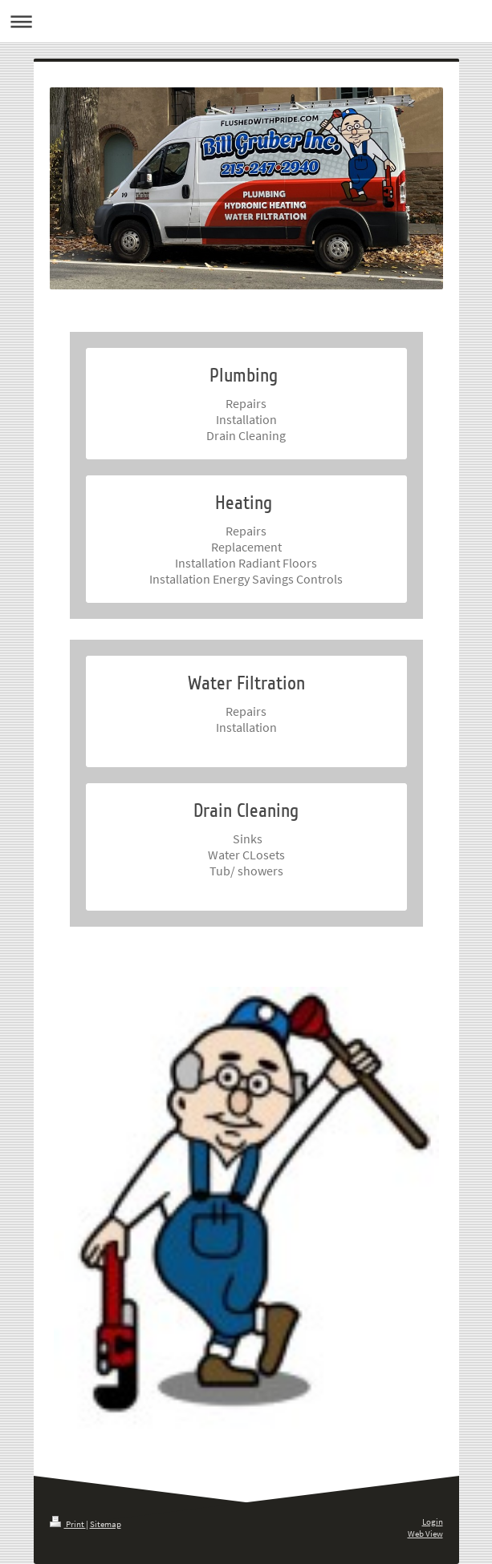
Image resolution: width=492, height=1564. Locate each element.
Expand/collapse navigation (246, 21)
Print (68, 1524)
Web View (425, 1533)
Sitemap (105, 1524)
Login (432, 1521)
